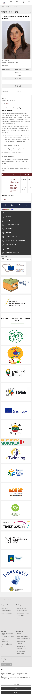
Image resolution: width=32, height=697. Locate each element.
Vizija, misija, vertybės (6, 610)
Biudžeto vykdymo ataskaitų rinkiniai (7, 634)
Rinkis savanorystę (9, 245)
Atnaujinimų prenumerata (11, 252)
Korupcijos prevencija (21, 648)
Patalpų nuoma (20, 617)
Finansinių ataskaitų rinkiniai (8, 636)
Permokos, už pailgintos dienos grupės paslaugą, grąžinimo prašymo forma (14, 188)
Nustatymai (16, 684)
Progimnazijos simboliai (7, 613)
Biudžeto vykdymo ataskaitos (8, 643)
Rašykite (4, 664)
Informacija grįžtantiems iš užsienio (14, 241)
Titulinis (2, 6)
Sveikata (6, 221)
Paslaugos (8, 6)
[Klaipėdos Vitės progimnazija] (4, 2)
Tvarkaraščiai (6, 600)
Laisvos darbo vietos (21, 635)
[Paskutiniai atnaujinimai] (17, 2)
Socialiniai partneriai (6, 612)
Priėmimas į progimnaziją (11, 237)
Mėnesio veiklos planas (10, 225)
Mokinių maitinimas (21, 615)
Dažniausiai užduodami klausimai (24, 640)
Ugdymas (15, 6)
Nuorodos (19, 633)
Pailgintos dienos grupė (22, 610)
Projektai (6, 217)
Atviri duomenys (20, 653)
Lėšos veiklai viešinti (6, 638)
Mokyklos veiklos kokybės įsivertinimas (7, 645)
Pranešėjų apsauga (21, 641)
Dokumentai (7, 213)
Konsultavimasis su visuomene (23, 638)
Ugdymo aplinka (5, 608)
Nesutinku (16, 688)
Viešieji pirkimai (5, 641)
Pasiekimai (6, 233)
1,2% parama (7, 229)
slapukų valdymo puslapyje (11, 678)
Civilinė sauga (20, 650)
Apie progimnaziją (5, 607)
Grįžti (5, 199)
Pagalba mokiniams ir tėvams (23, 613)
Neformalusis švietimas (22, 612)
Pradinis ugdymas (20, 607)
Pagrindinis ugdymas (21, 608)
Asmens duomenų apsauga (22, 636)
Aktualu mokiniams (21, 646)
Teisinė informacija (21, 651)
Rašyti (7, 103)
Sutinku (16, 692)
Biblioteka (19, 618)
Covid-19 (6, 249)
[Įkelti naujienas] (11, 2)
